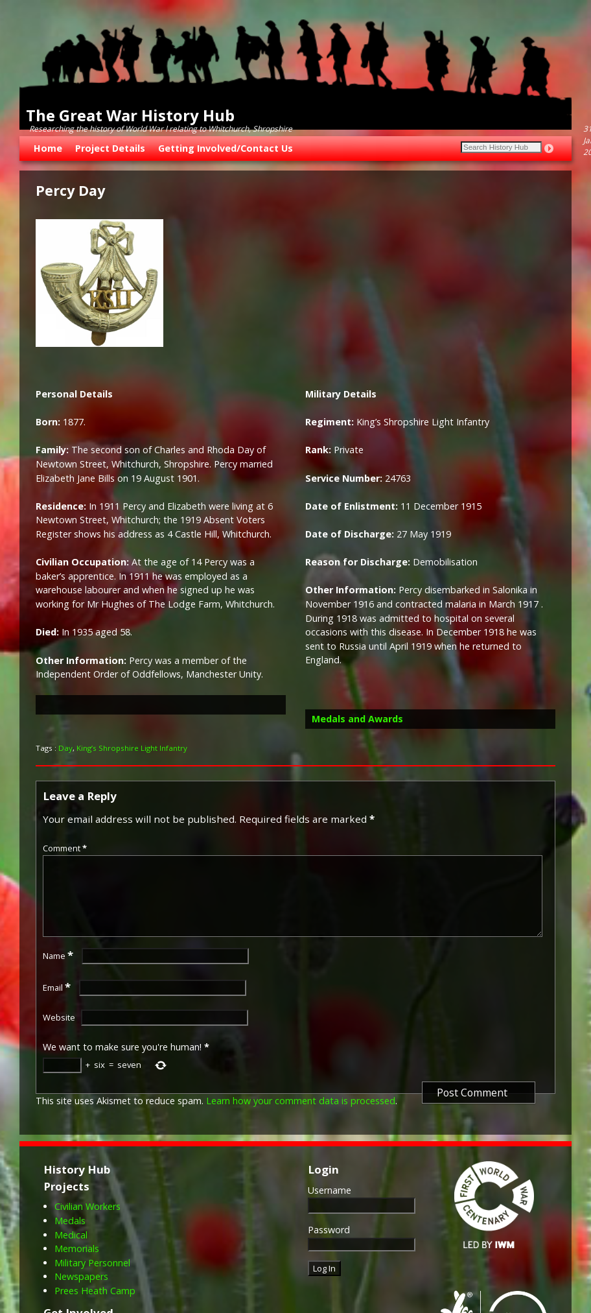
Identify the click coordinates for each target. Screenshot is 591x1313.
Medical (70, 1250)
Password (329, 1245)
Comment (66, 848)
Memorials (76, 1264)
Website (59, 1033)
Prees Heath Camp (94, 1306)
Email (58, 1003)
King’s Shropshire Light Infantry (131, 748)
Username (329, 1206)
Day (65, 748)
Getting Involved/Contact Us (225, 148)
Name (59, 971)
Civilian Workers (87, 1222)
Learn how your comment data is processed (300, 1116)
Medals (70, 1236)
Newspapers (81, 1292)
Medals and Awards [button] (357, 719)
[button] (161, 705)
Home (48, 148)
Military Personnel (92, 1278)
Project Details (110, 148)
